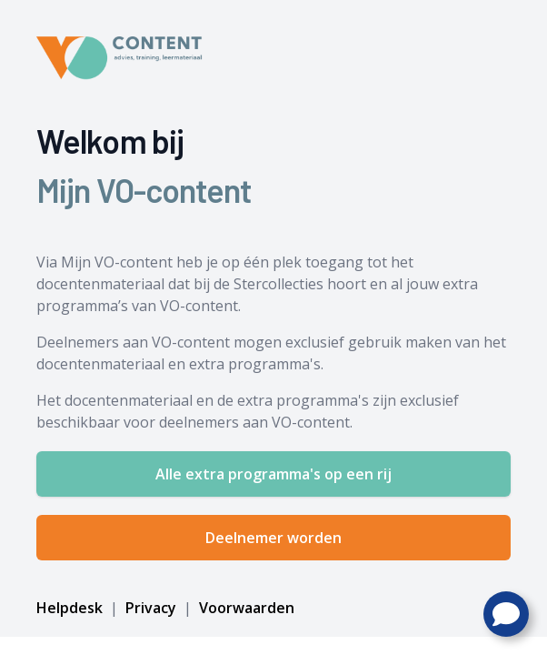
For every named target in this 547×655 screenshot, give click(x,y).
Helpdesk (71, 608)
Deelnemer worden (273, 538)
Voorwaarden (244, 608)
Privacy (151, 608)
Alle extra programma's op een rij (273, 474)
